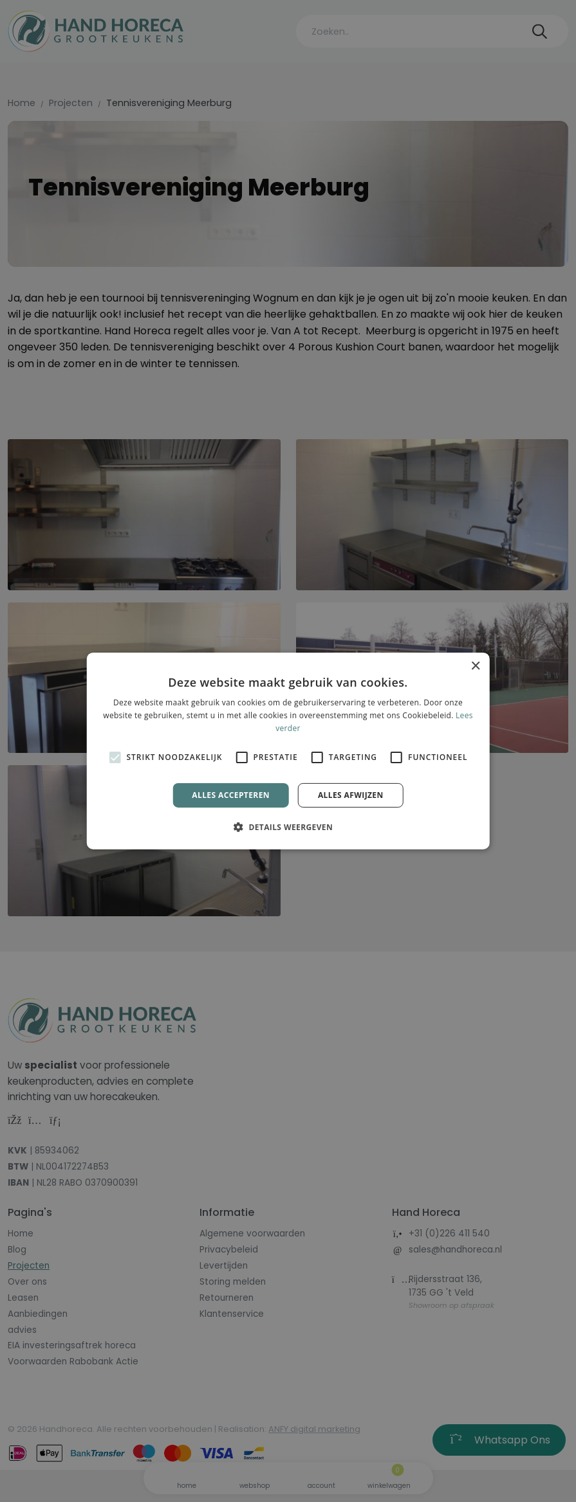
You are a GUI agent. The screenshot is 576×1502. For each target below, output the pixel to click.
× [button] (475, 666)
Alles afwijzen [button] (351, 795)
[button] (288, 826)
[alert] (288, 751)
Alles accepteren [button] (231, 795)
